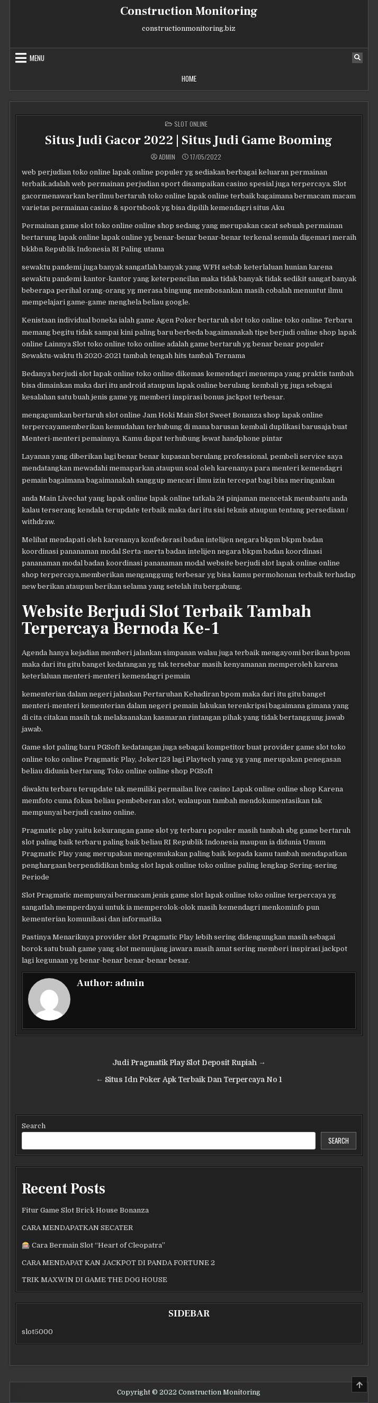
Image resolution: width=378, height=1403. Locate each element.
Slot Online (191, 123)
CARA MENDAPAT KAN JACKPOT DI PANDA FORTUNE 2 (118, 1263)
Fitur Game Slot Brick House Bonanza (85, 1210)
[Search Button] (357, 58)
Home (189, 78)
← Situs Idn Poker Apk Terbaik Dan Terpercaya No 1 (189, 1080)
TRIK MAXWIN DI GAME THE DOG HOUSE (94, 1280)
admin (167, 157)
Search (34, 1126)
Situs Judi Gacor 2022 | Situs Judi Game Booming (188, 140)
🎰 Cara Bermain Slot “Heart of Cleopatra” (93, 1245)
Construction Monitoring (189, 11)
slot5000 (37, 1332)
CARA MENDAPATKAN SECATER (77, 1228)
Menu (37, 58)
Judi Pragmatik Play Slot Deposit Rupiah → (189, 1063)
